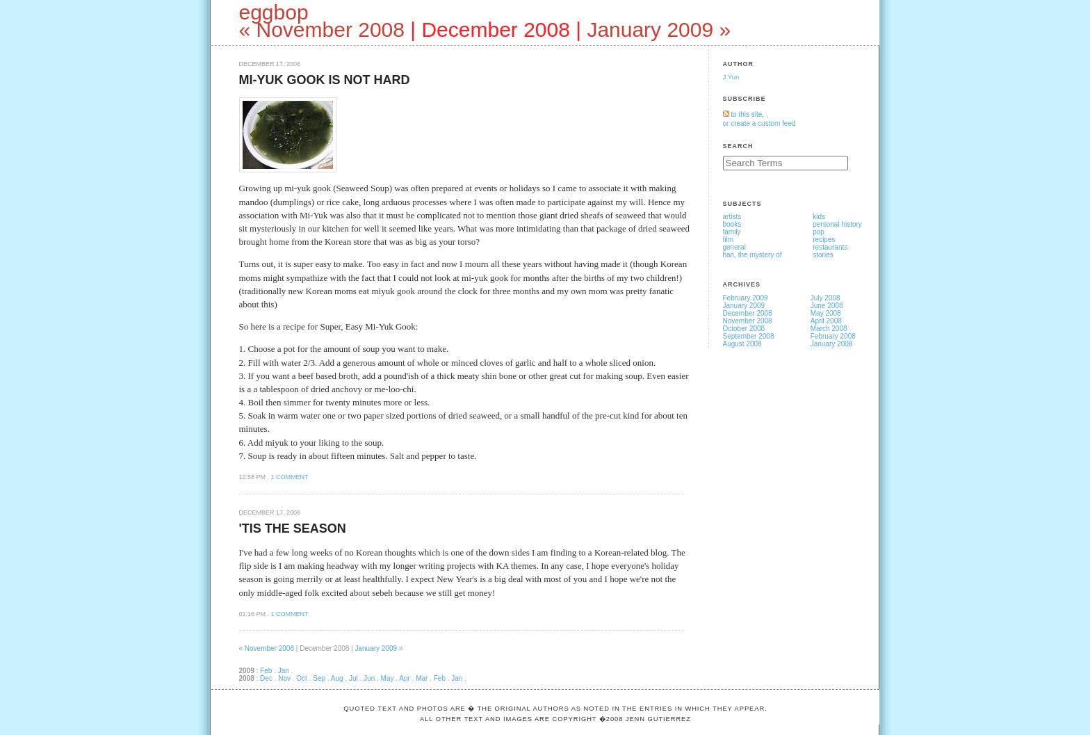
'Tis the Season (292, 528)
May (388, 678)
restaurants (830, 247)
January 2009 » (659, 29)
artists (732, 216)
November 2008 (747, 321)
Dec (267, 678)
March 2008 (829, 328)
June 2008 (827, 305)
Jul (354, 678)
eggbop (274, 12)
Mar (423, 678)
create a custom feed (763, 123)
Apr (405, 678)
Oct (302, 678)
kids (819, 216)
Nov (285, 678)
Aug (338, 678)
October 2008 (744, 328)
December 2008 (747, 313)
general (734, 247)
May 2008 (826, 313)
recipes (824, 239)
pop (818, 232)
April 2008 (826, 321)
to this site (743, 114)
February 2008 (833, 336)
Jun (370, 678)
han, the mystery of (752, 255)
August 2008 (742, 344)
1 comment (290, 477)
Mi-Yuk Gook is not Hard (324, 80)
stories (823, 255)
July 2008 (825, 298)
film (728, 239)
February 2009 (745, 298)
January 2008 (832, 344)
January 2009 (744, 305)
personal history (837, 224)
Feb (267, 671)
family (732, 232)
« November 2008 (322, 29)
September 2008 (748, 336)
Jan (284, 671)
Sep (320, 678)
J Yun (731, 77)
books (732, 224)
